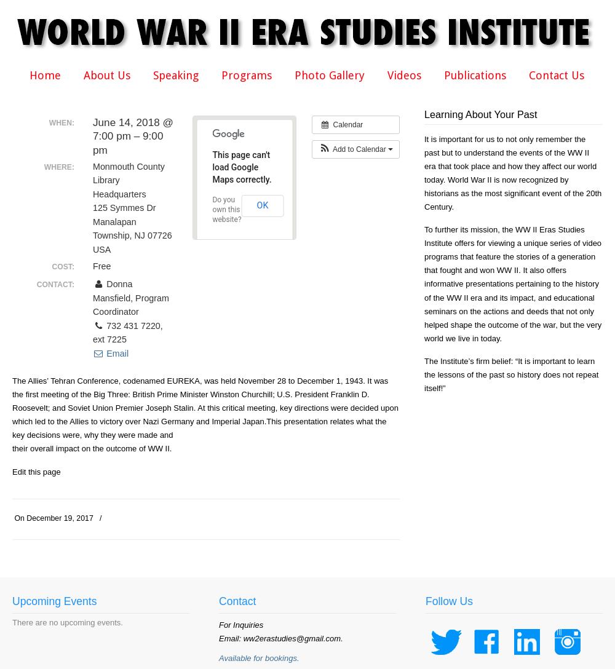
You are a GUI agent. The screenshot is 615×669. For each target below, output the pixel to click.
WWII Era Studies (313, 32)
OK (263, 205)
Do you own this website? (226, 210)
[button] (355, 149)
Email (111, 353)
